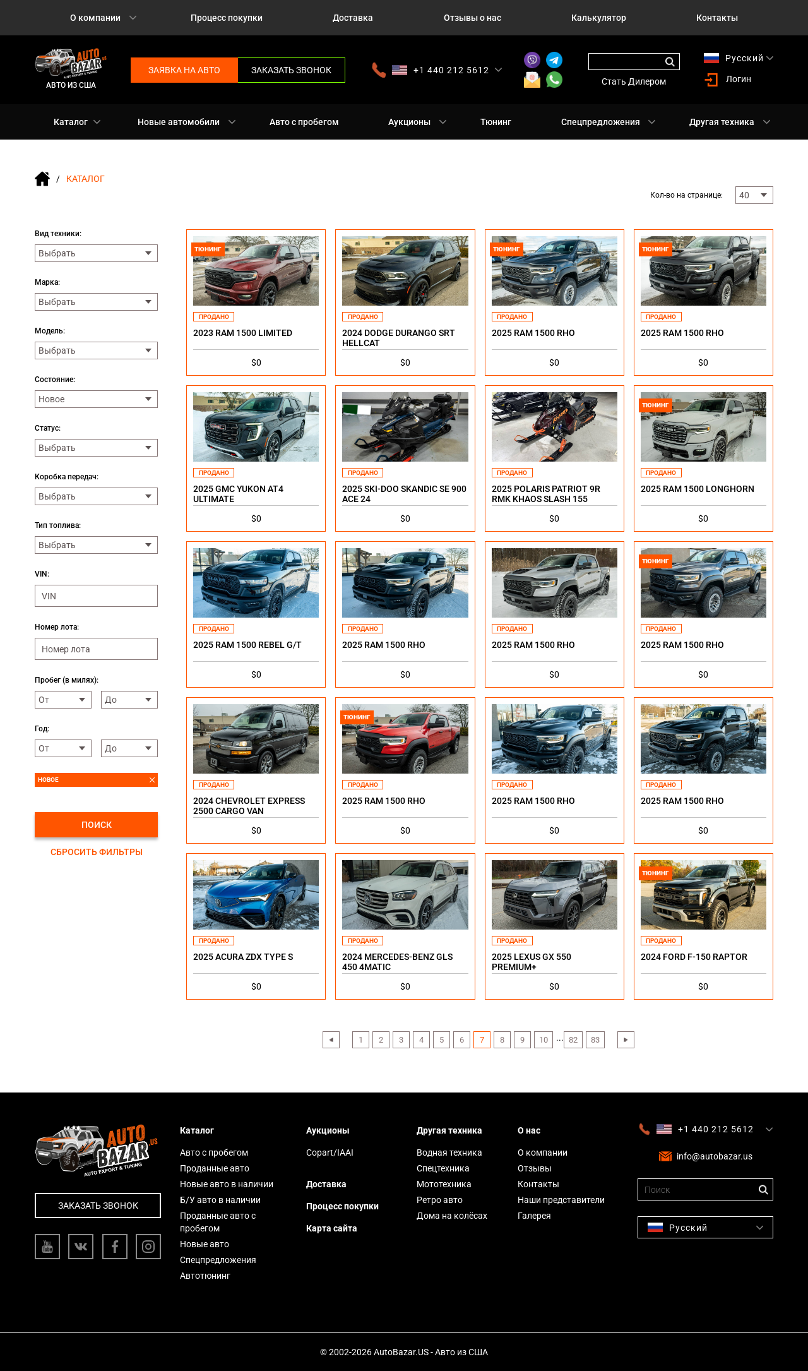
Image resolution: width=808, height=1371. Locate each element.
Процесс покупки (227, 18)
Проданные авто (214, 1168)
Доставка (353, 18)
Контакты (717, 18)
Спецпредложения (600, 122)
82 (573, 1040)
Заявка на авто (184, 70)
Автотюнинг (205, 1276)
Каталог (71, 122)
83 (595, 1040)
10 (543, 1040)
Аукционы (409, 122)
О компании (95, 18)
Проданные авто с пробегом (218, 1222)
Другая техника (721, 122)
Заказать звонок (291, 70)
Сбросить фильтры (96, 852)
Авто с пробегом (304, 122)
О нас (529, 1130)
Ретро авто (440, 1200)
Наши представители (561, 1200)
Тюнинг (495, 122)
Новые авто (204, 1244)
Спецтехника (443, 1168)
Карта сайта (331, 1228)
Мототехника (444, 1184)
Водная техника (449, 1152)
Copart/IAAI (330, 1152)
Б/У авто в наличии (220, 1200)
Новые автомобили (179, 122)
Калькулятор (598, 18)
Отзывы (535, 1168)
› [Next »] (625, 1040)
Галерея (534, 1216)
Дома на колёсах (452, 1216)
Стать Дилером (634, 81)
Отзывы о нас (472, 18)
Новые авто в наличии (226, 1184)
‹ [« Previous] (331, 1040)
